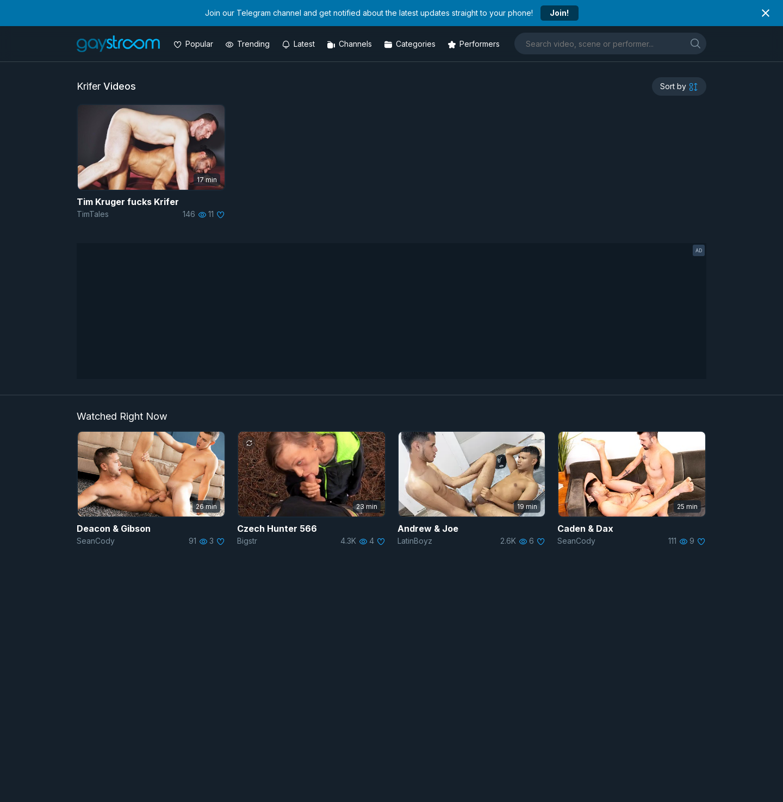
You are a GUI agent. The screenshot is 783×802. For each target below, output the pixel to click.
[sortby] (679, 86)
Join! (559, 12)
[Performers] (475, 44)
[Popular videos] (194, 44)
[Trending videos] (248, 44)
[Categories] (411, 44)
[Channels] (350, 44)
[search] (695, 43)
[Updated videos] (299, 44)
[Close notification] (765, 13)
